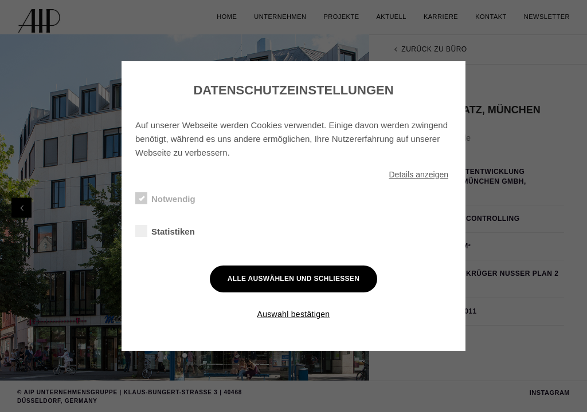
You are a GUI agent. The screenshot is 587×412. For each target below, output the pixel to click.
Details (418, 174)
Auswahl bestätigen (293, 314)
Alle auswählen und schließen (293, 279)
